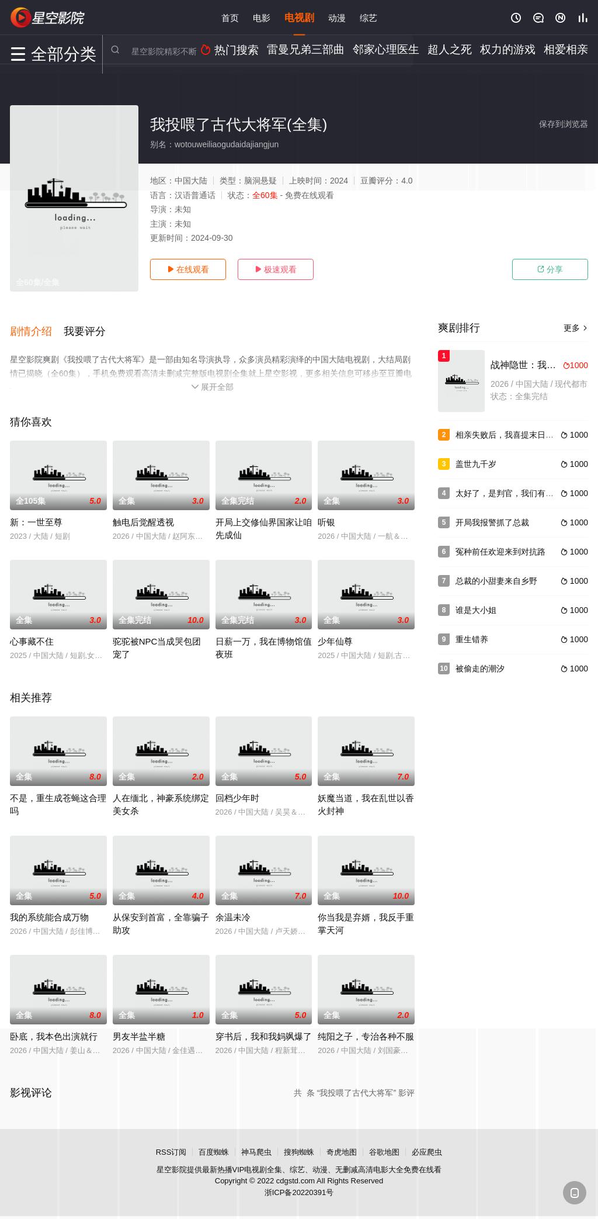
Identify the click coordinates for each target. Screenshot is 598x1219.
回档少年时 (237, 790)
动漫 (337, 17)
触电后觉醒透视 (143, 514)
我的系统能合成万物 (49, 909)
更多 (576, 328)
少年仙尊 (335, 633)
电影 (261, 17)
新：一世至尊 (36, 514)
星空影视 (48, 17)
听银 (326, 514)
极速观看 (276, 269)
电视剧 (299, 17)
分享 (550, 269)
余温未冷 (233, 909)
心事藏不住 (32, 633)
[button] (37, 327)
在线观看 (188, 269)
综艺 (368, 17)
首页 (230, 17)
